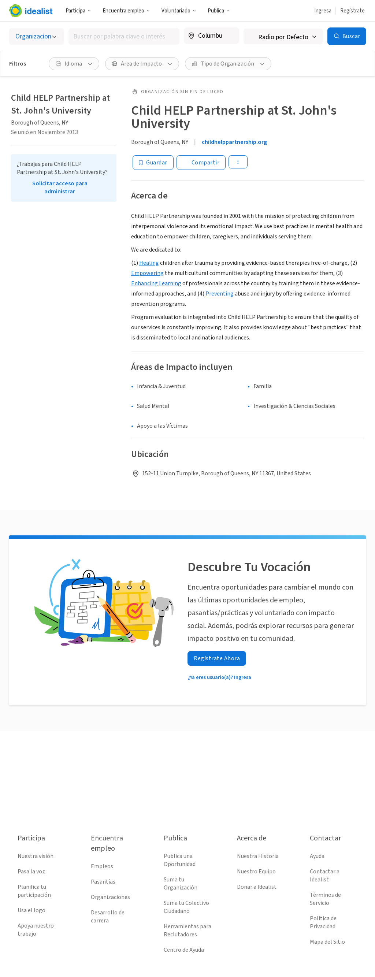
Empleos (102, 866)
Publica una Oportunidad (180, 860)
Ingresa (322, 11)
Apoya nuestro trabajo (36, 930)
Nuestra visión (35, 856)
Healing (149, 263)
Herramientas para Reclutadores (187, 930)
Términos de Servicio (325, 899)
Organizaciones (110, 897)
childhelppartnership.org (234, 142)
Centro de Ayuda (184, 950)
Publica (219, 11)
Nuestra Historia (258, 856)
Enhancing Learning (156, 283)
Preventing (219, 294)
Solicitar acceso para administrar (60, 187)
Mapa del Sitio (327, 942)
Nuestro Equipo (256, 872)
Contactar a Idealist (324, 876)
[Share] (201, 162)
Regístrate (352, 11)
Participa (78, 11)
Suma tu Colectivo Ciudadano (186, 907)
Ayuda (317, 856)
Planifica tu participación (34, 891)
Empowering (147, 273)
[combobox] (124, 36)
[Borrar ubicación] (228, 36)
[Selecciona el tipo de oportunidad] (36, 36)
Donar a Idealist (256, 887)
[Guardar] (153, 162)
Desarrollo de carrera (108, 917)
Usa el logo (31, 910)
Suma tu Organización (180, 884)
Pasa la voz (31, 872)
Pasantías (103, 882)
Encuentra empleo (126, 11)
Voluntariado (178, 11)
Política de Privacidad (323, 922)
